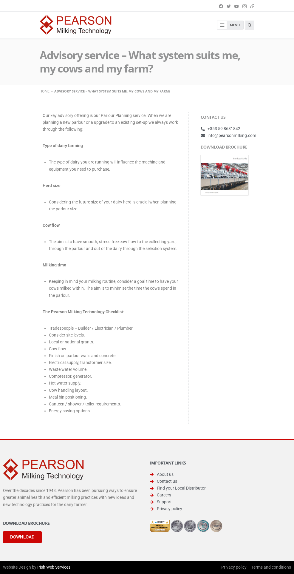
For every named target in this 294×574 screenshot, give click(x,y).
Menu (229, 25)
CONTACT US (213, 117)
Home (44, 91)
